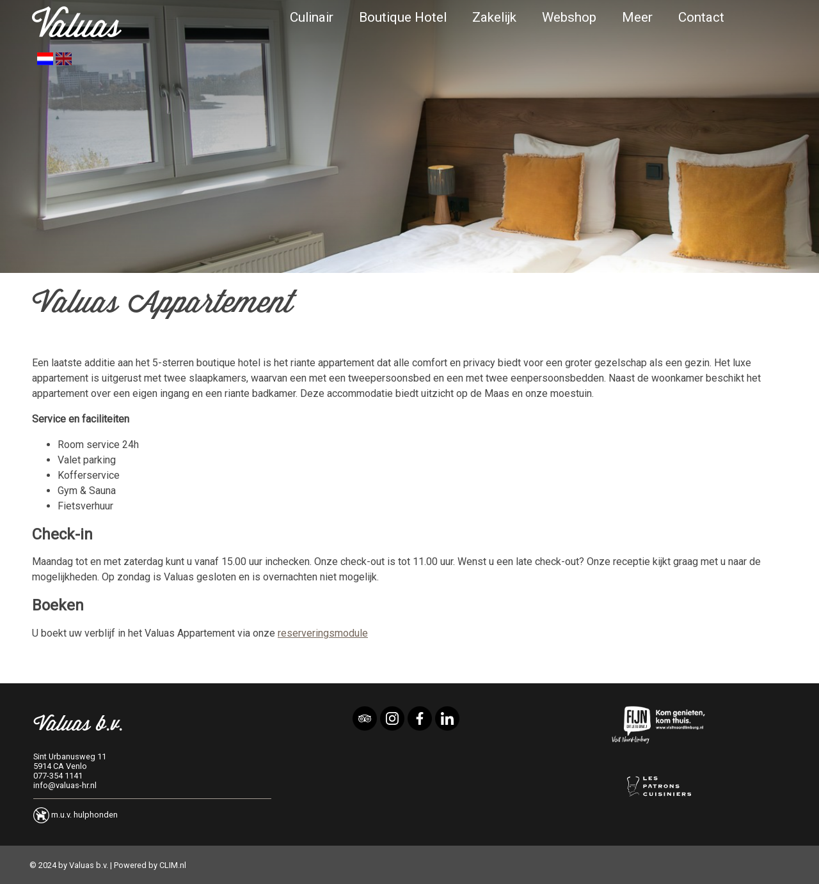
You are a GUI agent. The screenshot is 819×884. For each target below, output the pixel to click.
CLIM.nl (172, 865)
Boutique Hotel (403, 17)
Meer (637, 17)
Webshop (569, 17)
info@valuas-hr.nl (65, 785)
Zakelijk (494, 17)
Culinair (311, 17)
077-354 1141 (58, 775)
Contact (701, 17)
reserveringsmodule (323, 633)
